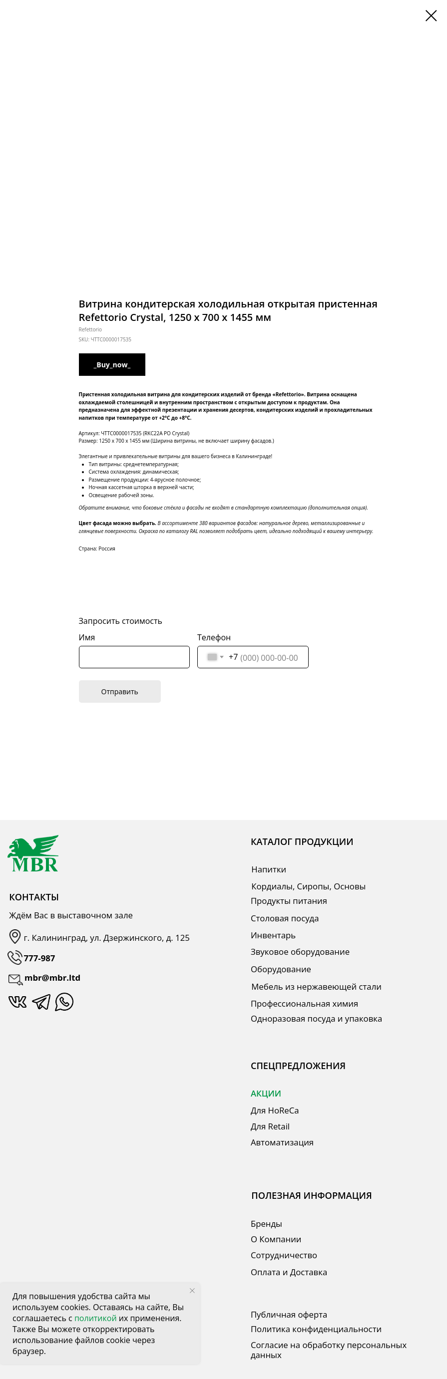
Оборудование (281, 969)
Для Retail (270, 1126)
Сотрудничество (284, 1255)
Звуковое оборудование (300, 951)
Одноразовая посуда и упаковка (316, 1018)
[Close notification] (192, 1291)
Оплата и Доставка (289, 1272)
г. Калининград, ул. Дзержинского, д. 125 (107, 937)
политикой (96, 1318)
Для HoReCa (275, 1110)
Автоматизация (282, 1142)
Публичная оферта (289, 1314)
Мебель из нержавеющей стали (316, 986)
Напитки (268, 869)
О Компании (276, 1239)
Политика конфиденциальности (316, 1329)
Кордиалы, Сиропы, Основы (308, 886)
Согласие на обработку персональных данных (329, 1350)
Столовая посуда (285, 918)
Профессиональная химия (304, 1003)
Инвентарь (273, 935)
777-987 (39, 958)
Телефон (214, 637)
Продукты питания (289, 900)
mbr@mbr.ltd (52, 977)
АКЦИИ (266, 1093)
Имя (87, 637)
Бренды (266, 1223)
